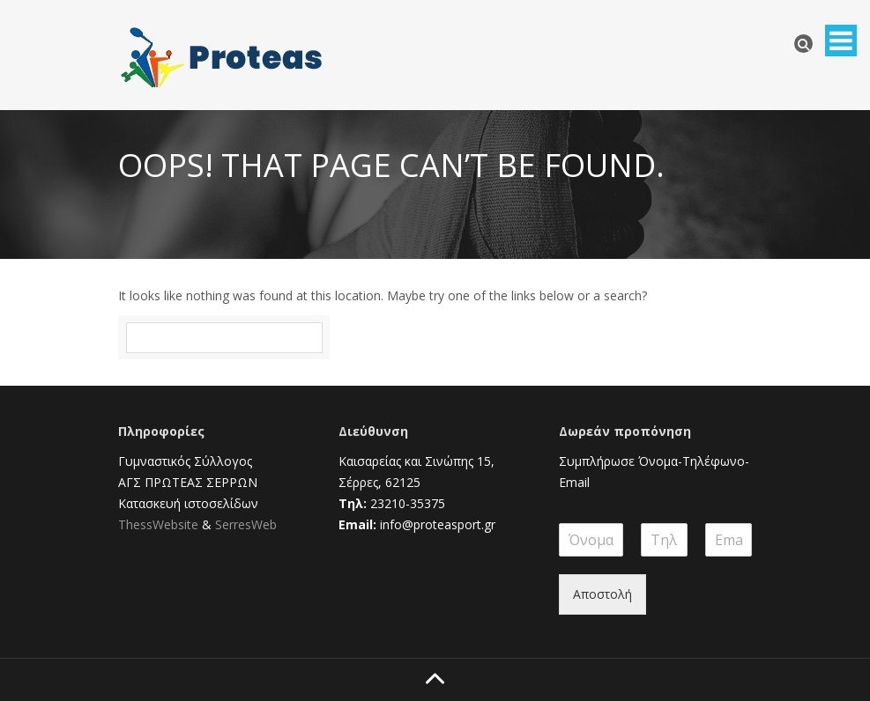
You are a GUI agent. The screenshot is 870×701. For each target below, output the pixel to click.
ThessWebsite (158, 524)
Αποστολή (602, 594)
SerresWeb (246, 524)
